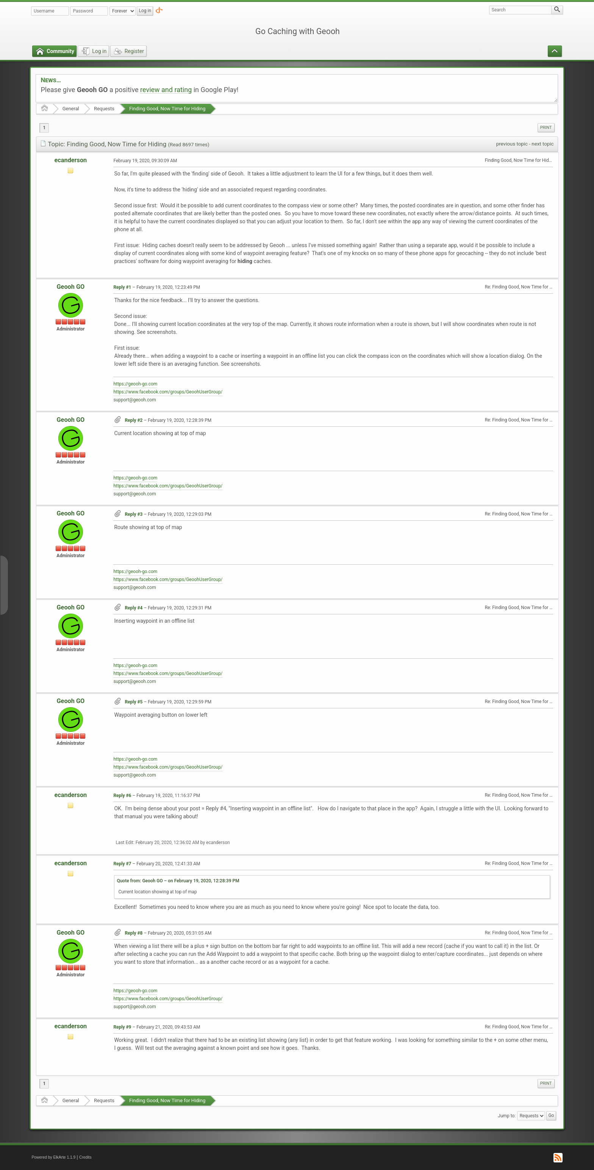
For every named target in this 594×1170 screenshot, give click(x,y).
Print (546, 127)
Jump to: (507, 1115)
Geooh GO (71, 286)
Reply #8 (133, 933)
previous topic (512, 144)
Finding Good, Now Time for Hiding (167, 108)
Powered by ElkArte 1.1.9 (53, 1157)
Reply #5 (133, 702)
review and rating (166, 90)
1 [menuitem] (44, 127)
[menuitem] (546, 127)
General (71, 108)
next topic (542, 144)
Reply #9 (122, 1027)
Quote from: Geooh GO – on (178, 880)
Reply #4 (133, 608)
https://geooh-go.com (135, 384)
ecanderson (71, 160)
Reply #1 (122, 287)
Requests (104, 108)
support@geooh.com (134, 400)
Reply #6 (122, 795)
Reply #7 (122, 863)
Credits (85, 1157)
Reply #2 (133, 420)
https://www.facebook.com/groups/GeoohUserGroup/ (167, 392)
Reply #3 (133, 514)
